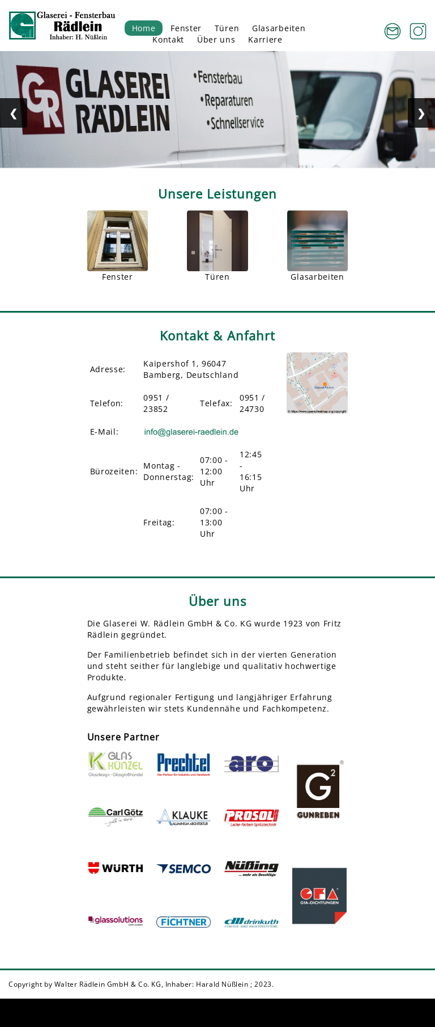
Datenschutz (396, 1012)
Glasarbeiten (278, 28)
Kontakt (168, 39)
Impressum (344, 1012)
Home (144, 28)
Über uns (216, 39)
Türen (227, 28)
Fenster (186, 28)
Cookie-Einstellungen (278, 1012)
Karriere (265, 39)
